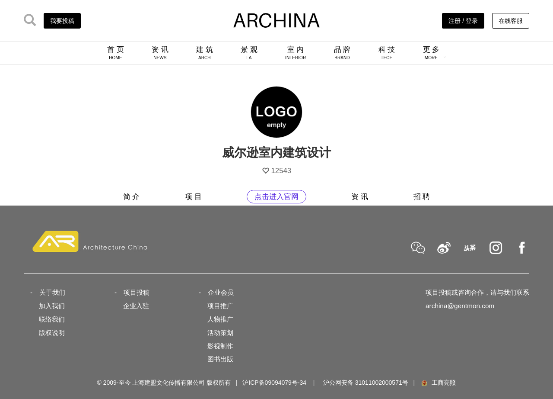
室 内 (295, 52)
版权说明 (52, 332)
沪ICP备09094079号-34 (274, 382)
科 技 (386, 52)
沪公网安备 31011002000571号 (365, 382)
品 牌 (342, 52)
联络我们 (52, 319)
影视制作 (220, 346)
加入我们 (52, 305)
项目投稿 (136, 292)
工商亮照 (438, 382)
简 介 (131, 197)
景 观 (249, 52)
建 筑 (204, 52)
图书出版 (220, 359)
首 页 (115, 52)
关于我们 (52, 292)
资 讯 (160, 52)
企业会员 (221, 292)
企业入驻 (136, 305)
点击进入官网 (276, 197)
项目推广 (220, 305)
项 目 (193, 197)
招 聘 (421, 197)
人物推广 (220, 319)
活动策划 (220, 332)
